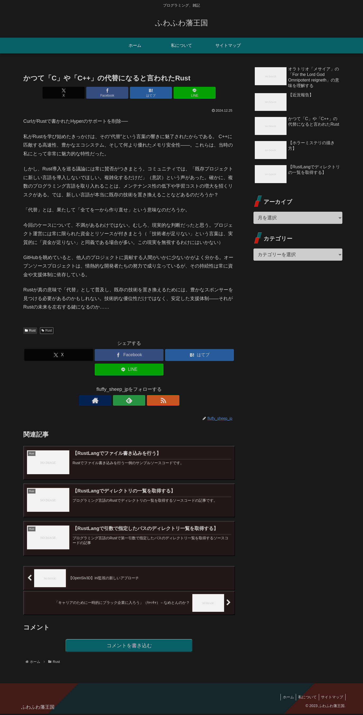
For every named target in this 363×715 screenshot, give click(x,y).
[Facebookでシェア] (111, 93)
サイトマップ (331, 698)
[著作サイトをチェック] (117, 400)
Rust (30, 330)
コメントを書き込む (129, 646)
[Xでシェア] (76, 93)
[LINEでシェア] (182, 93)
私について (305, 698)
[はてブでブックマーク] (147, 93)
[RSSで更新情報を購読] (141, 400)
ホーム (285, 698)
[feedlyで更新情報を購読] (129, 400)
